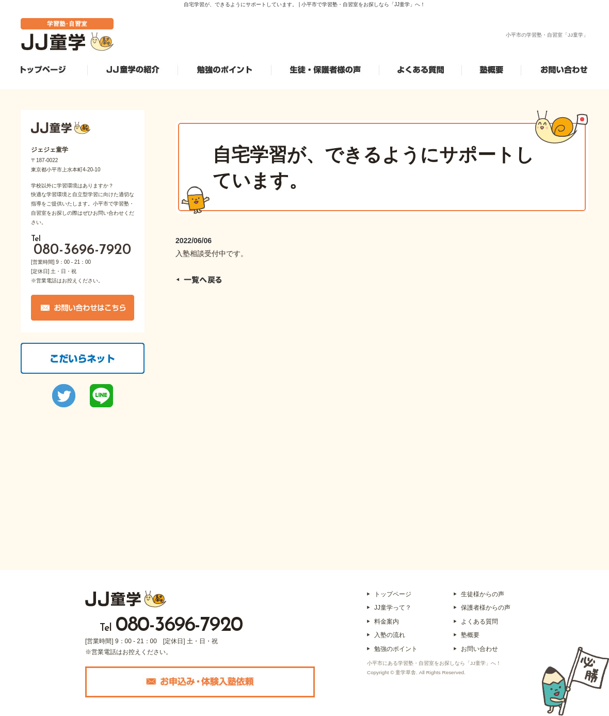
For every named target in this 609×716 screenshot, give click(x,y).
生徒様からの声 (482, 594)
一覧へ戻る (198, 279)
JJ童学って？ (392, 607)
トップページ (392, 594)
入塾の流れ (389, 635)
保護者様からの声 (485, 607)
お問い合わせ (479, 649)
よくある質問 (479, 621)
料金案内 (386, 621)
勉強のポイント (396, 649)
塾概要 (470, 635)
